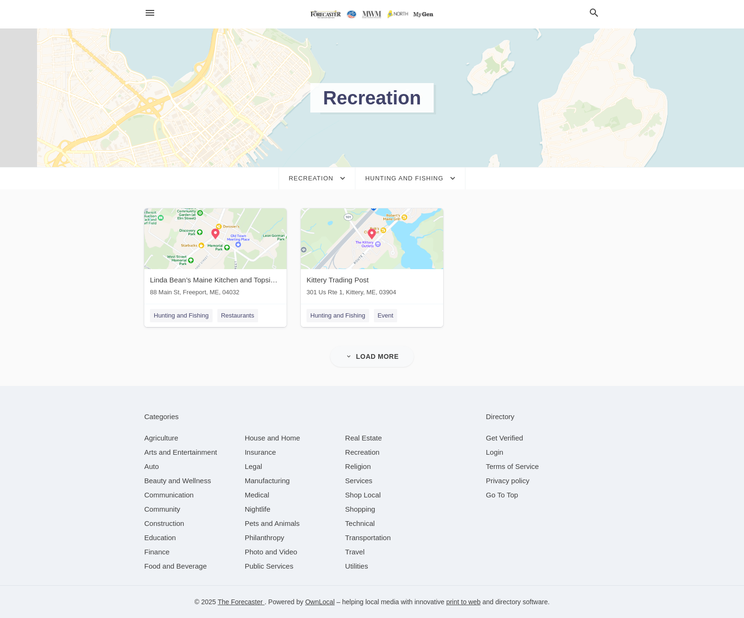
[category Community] (162, 509)
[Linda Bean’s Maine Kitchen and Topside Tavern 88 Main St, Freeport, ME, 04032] (215, 254)
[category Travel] (354, 552)
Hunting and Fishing (181, 315)
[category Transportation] (368, 538)
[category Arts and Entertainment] (180, 452)
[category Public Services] (269, 566)
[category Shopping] (360, 509)
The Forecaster (241, 602)
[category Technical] (360, 523)
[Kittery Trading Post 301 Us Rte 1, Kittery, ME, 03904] (372, 254)
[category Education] (160, 538)
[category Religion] (358, 466)
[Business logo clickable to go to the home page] (372, 14)
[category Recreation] (362, 452)
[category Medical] (257, 495)
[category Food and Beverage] (175, 566)
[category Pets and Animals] (272, 523)
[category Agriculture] (161, 438)
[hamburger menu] (150, 13)
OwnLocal (320, 602)
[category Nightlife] (257, 509)
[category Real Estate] (363, 438)
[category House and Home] (272, 438)
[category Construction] (164, 523)
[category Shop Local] (363, 495)
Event (385, 315)
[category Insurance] (260, 452)
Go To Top (502, 495)
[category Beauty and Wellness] (177, 481)
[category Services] (358, 481)
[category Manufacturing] (267, 481)
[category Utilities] (356, 566)
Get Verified (504, 438)
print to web (463, 602)
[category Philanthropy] (264, 538)
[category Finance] (156, 552)
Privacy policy (508, 481)
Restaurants (237, 315)
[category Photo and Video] (271, 552)
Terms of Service (512, 466)
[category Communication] (169, 495)
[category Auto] (151, 466)
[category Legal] (253, 466)
